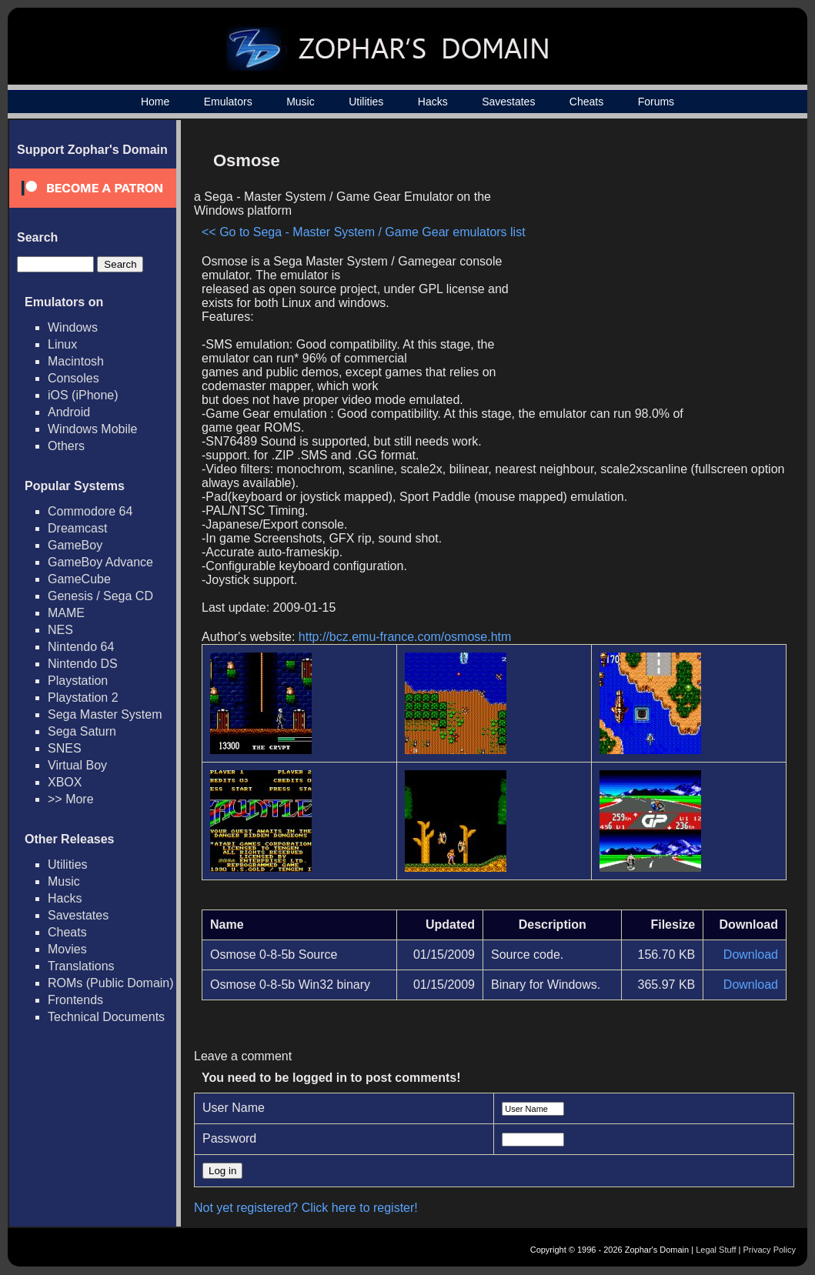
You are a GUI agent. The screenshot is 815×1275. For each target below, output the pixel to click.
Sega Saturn (82, 731)
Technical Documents (106, 1016)
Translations (81, 966)
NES (60, 629)
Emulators (228, 101)
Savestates (508, 101)
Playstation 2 (83, 697)
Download (750, 954)
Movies (67, 949)
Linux (62, 344)
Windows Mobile (92, 429)
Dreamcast (77, 528)
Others (66, 445)
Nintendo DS (83, 663)
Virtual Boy (77, 765)
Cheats (586, 101)
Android (69, 412)
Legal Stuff (716, 1249)
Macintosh (76, 361)
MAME (66, 612)
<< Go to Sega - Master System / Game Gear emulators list (364, 232)
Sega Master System (105, 714)
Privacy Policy (769, 1249)
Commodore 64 (90, 511)
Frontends (75, 999)
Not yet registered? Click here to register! (306, 1207)
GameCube (79, 579)
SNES (65, 748)
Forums (656, 101)
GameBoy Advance (100, 562)
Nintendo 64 (81, 646)
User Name (233, 1107)
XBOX (65, 782)
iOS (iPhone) (83, 395)
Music (300, 101)
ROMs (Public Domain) (111, 983)
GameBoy (75, 545)
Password (229, 1138)
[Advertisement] (655, 251)
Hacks (433, 101)
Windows (73, 327)
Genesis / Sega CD (100, 595)
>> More (71, 799)
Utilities (366, 101)
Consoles (73, 378)
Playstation (78, 680)
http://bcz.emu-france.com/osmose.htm (405, 636)
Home (155, 101)
